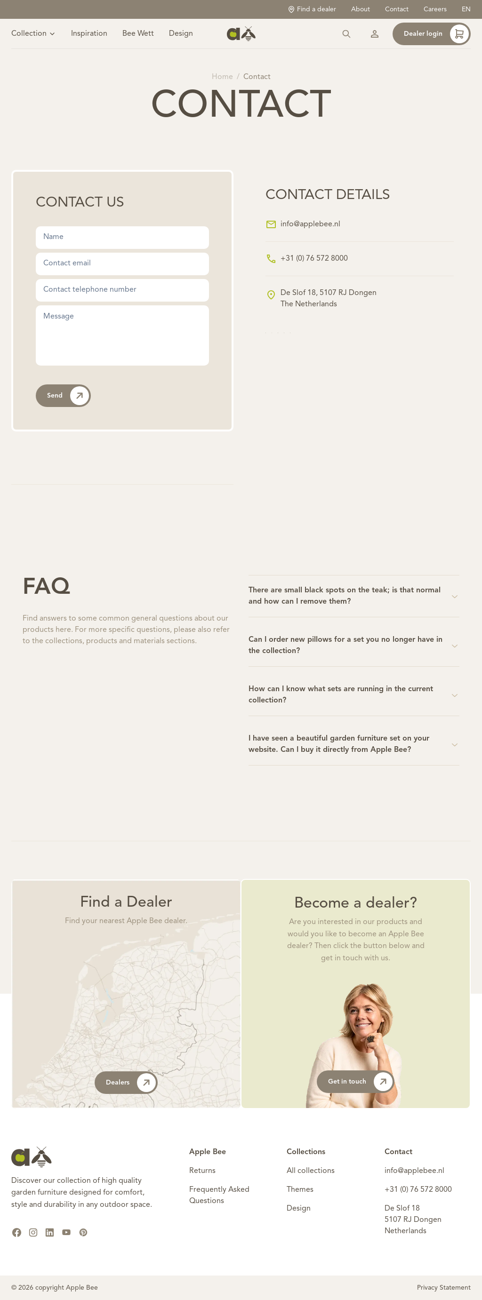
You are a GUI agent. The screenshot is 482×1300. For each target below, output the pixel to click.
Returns (202, 1171)
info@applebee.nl (310, 224)
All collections (311, 1171)
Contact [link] (257, 77)
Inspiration (89, 34)
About (360, 9)
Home (222, 77)
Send (68, 395)
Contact (397, 9)
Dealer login (436, 33)
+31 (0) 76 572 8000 (314, 259)
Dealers (131, 1082)
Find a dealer (312, 9)
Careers (435, 9)
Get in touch (360, 1081)
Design (181, 34)
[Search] (346, 34)
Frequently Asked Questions (219, 1195)
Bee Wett (138, 34)
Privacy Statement (444, 1287)
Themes (300, 1190)
